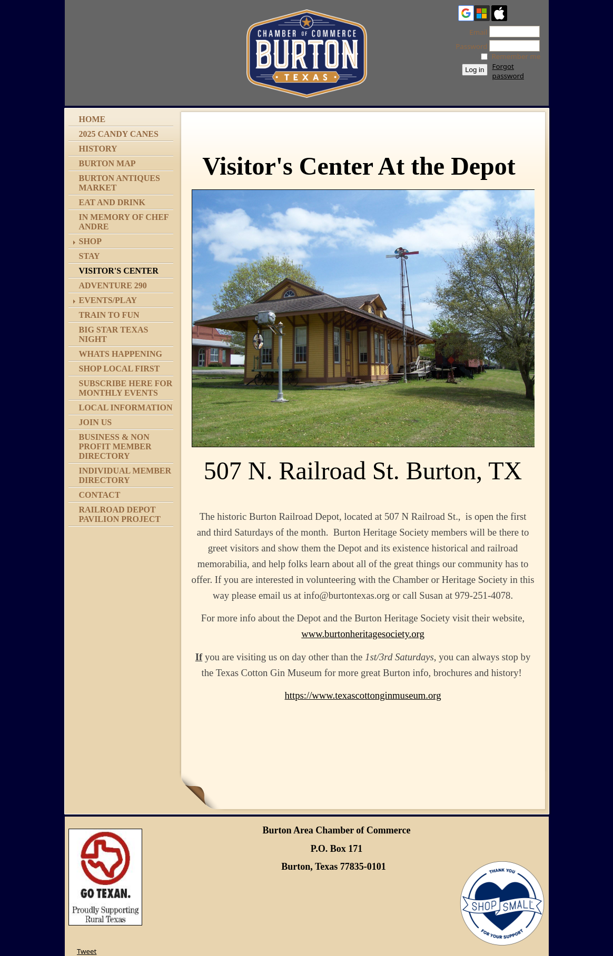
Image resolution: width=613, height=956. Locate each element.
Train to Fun (109, 314)
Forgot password (508, 71)
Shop (90, 241)
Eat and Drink (112, 202)
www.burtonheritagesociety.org (362, 633)
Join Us (95, 422)
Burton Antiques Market (119, 183)
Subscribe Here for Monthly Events (126, 388)
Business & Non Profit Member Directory (115, 446)
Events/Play (108, 300)
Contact (100, 494)
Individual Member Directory (125, 475)
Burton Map (107, 163)
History (98, 148)
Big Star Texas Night (114, 334)
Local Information (126, 407)
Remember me (516, 56)
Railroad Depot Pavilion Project (120, 514)
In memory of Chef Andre (124, 222)
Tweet (86, 951)
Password (468, 46)
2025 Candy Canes (119, 133)
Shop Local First (119, 368)
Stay (89, 255)
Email (475, 32)
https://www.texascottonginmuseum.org (363, 695)
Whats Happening (120, 353)
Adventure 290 (113, 285)
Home (92, 119)
